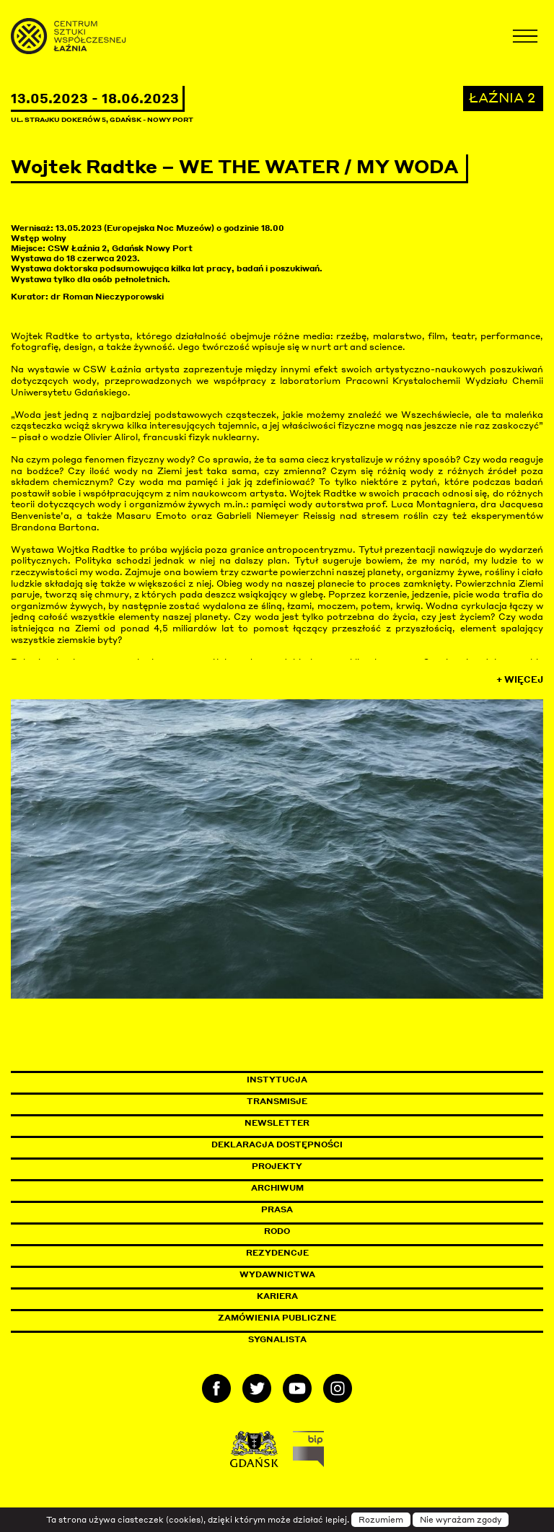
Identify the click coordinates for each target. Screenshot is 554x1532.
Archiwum (277, 1188)
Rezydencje (277, 1253)
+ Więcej (519, 679)
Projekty (277, 1166)
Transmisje (338, 1101)
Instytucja (277, 1079)
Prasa (277, 1209)
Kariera (277, 1296)
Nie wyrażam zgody (460, 1520)
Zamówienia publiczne (309, 1318)
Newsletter (277, 1123)
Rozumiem (381, 1520)
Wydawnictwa (277, 1274)
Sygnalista (277, 1339)
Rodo (277, 1231)
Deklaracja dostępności (277, 1144)
